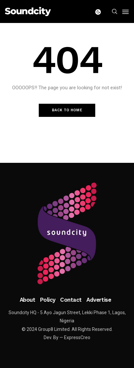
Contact (71, 299)
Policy (48, 299)
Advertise (98, 299)
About (27, 299)
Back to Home (67, 110)
